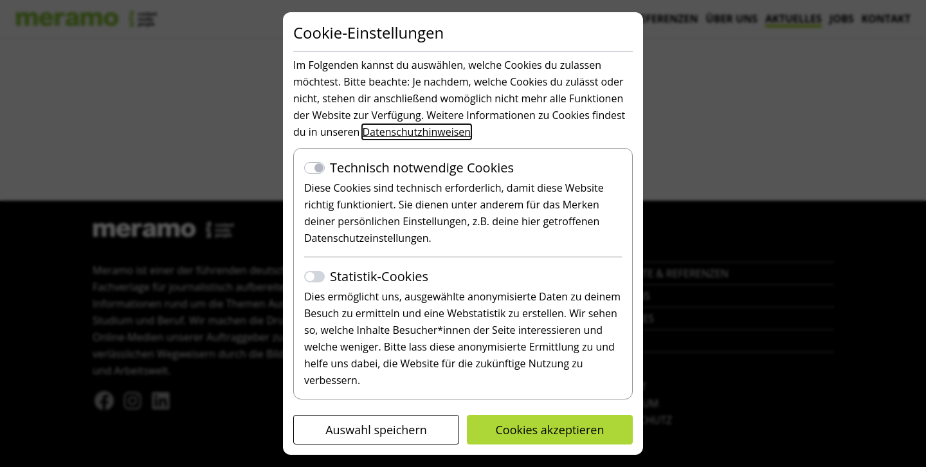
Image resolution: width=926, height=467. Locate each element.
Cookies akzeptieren (550, 429)
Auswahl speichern (376, 429)
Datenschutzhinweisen (417, 132)
